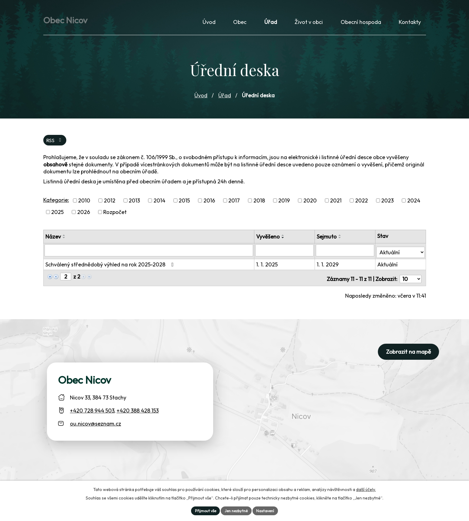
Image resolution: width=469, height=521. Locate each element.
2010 (84, 204)
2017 (234, 204)
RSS (55, 143)
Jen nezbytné (236, 510)
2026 (83, 215)
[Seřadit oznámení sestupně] (64, 241)
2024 (413, 204)
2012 (109, 204)
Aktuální (388, 265)
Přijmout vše (202, 510)
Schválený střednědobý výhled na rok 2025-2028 (110, 265)
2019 (284, 204)
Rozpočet (115, 215)
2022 (361, 204)
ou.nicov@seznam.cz (95, 422)
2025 (57, 215)
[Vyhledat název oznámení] (149, 253)
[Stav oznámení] (400, 253)
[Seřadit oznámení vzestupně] (64, 239)
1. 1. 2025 (268, 265)
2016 (209, 204)
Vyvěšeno (269, 240)
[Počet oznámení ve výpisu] (410, 278)
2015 (184, 204)
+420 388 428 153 (138, 409)
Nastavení (268, 510)
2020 (310, 204)
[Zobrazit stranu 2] (65, 278)
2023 (387, 204)
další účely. (366, 488)
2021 (336, 204)
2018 (259, 204)
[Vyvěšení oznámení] (285, 253)
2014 (159, 204)
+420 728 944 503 (92, 409)
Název (53, 240)
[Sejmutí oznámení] (345, 253)
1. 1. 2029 (328, 265)
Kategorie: (56, 203)
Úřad (224, 98)
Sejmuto (327, 240)
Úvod (200, 98)
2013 (134, 204)
